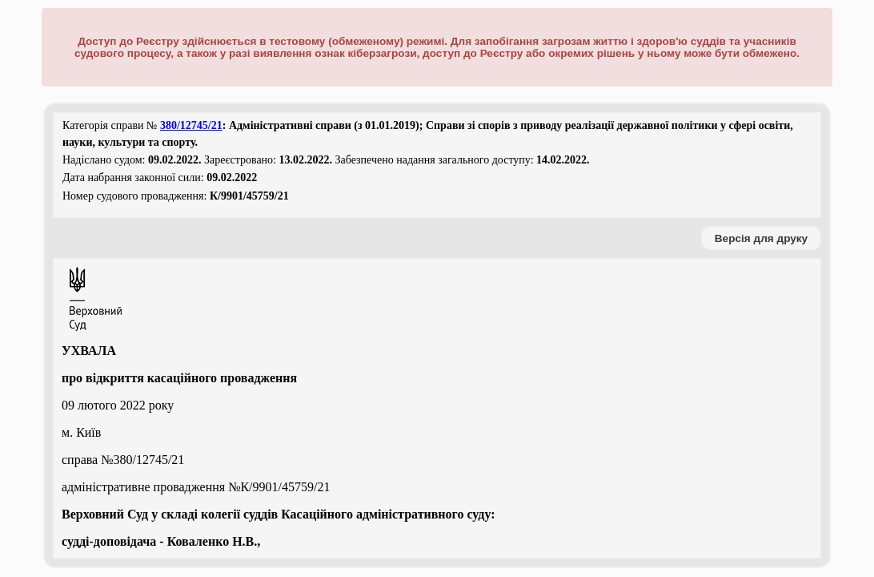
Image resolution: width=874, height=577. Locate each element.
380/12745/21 (191, 125)
